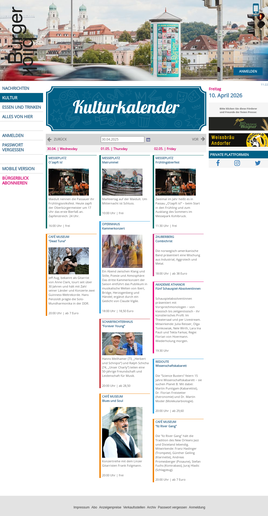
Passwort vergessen (172, 507)
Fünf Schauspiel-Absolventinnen (178, 288)
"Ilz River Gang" (166, 426)
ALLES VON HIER (17, 116)
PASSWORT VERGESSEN (13, 147)
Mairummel (110, 162)
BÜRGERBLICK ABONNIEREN (15, 180)
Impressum (81, 507)
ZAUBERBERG (164, 237)
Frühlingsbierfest (167, 162)
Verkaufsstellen (134, 507)
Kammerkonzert (113, 228)
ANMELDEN (12, 135)
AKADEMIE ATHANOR (170, 284)
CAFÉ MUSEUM (58, 237)
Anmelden (248, 71)
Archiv (151, 507)
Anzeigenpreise (110, 507)
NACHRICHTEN (15, 88)
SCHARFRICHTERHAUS (117, 322)
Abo (94, 507)
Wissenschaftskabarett (171, 366)
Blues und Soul (112, 401)
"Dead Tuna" (57, 241)
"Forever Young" (113, 326)
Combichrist (163, 241)
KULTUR (9, 97)
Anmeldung (197, 507)
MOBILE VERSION (18, 168)
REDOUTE (162, 362)
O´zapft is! (55, 162)
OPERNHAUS (111, 224)
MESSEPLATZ (57, 158)
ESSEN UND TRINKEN (21, 107)
